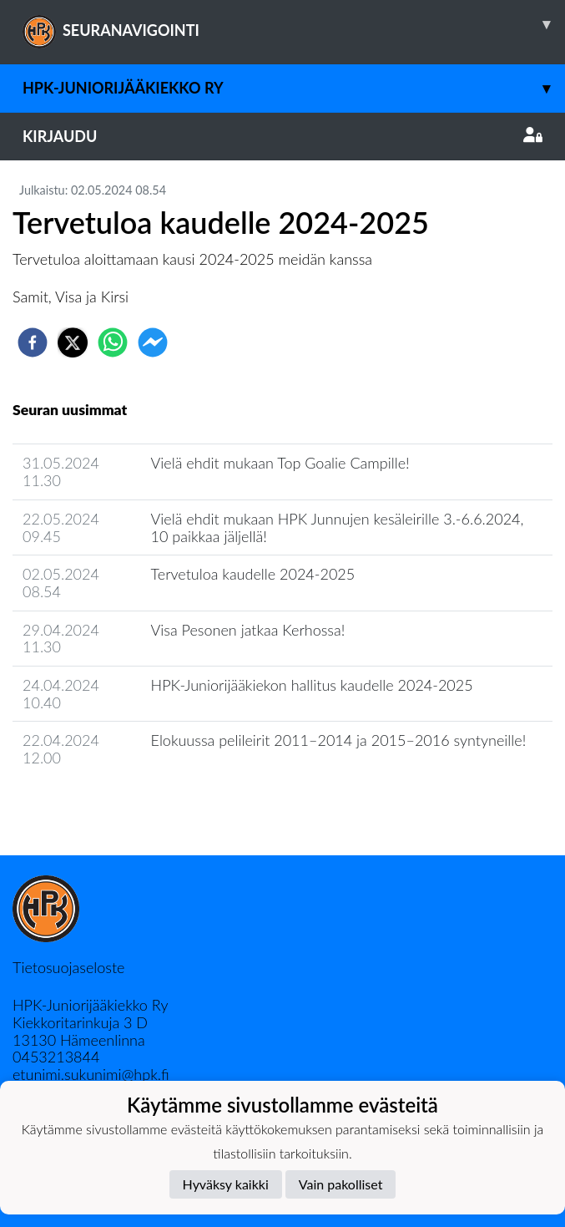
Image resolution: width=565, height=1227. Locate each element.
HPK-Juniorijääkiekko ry (294, 88)
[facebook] (33, 342)
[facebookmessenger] (153, 342)
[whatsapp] (113, 342)
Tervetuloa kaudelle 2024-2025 (253, 574)
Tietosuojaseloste (68, 967)
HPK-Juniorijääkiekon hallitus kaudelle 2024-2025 (312, 685)
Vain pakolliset (341, 1184)
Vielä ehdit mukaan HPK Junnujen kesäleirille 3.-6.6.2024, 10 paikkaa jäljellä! (337, 527)
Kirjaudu (282, 136)
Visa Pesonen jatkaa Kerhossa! (248, 630)
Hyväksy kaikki (226, 1184)
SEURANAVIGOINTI (294, 24)
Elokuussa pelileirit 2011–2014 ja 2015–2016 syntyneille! (339, 740)
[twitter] (73, 342)
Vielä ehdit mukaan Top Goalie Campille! (280, 463)
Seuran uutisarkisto (86, 806)
